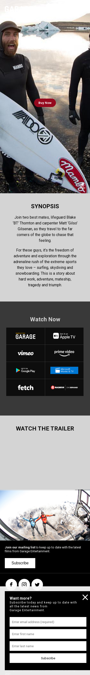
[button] (10, 515)
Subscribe (20, 563)
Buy (45, 103)
